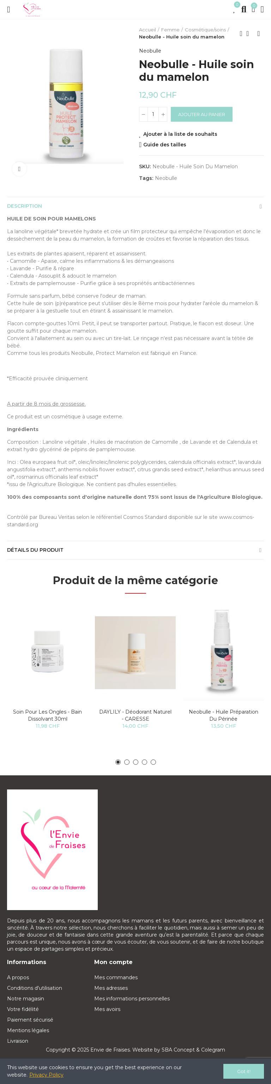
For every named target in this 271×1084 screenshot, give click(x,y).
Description (24, 206)
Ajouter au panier (201, 114)
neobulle (166, 178)
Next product (258, 33)
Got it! (244, 1071)
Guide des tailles (164, 144)
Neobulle (150, 51)
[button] (118, 762)
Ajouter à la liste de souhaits (180, 134)
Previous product (241, 33)
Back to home (249, 33)
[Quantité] (153, 114)
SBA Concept (178, 1050)
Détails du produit (35, 550)
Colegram (213, 1050)
